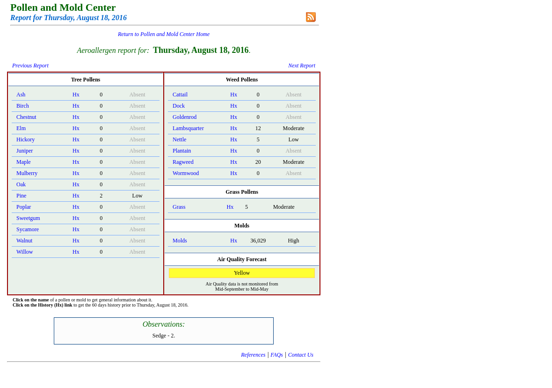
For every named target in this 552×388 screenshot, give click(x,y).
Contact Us (300, 354)
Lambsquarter (188, 128)
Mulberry (26, 173)
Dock (179, 105)
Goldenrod (184, 117)
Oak (21, 184)
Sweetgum (28, 218)
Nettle (179, 139)
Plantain (182, 150)
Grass (179, 207)
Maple (23, 162)
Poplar (23, 207)
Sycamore (27, 229)
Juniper (24, 150)
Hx (76, 94)
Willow (24, 252)
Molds (180, 240)
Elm (21, 128)
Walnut (24, 240)
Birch (22, 105)
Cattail (180, 94)
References (253, 354)
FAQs (276, 354)
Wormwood (186, 173)
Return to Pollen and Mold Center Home (164, 34)
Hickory (25, 139)
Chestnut (26, 117)
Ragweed (183, 162)
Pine (21, 195)
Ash (20, 94)
